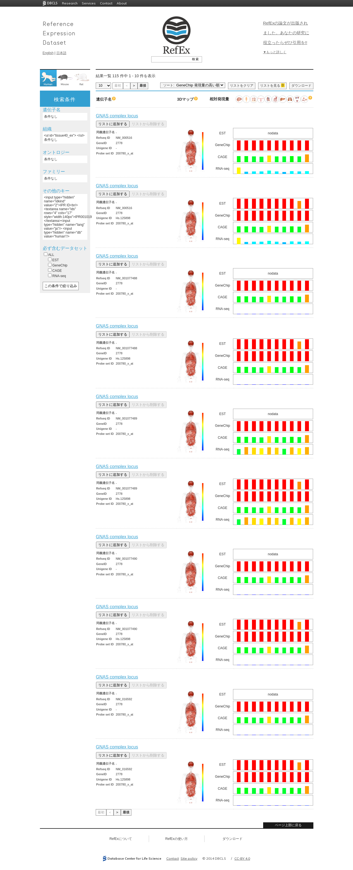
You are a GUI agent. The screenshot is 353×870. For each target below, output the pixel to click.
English (48, 53)
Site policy (189, 858)
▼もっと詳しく (275, 52)
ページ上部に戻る (288, 825)
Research (70, 3)
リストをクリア (241, 86)
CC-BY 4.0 (242, 858)
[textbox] (170, 59)
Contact (106, 3)
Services (89, 3)
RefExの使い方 (176, 839)
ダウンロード (301, 86)
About (122, 3)
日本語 (61, 53)
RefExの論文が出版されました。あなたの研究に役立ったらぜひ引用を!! (286, 33)
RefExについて (120, 839)
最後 (143, 86)
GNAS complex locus (117, 115)
